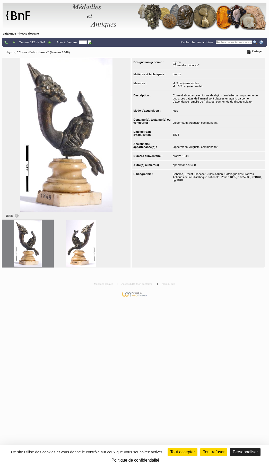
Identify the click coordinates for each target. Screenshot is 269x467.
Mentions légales (104, 283)
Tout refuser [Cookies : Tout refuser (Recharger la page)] (213, 452)
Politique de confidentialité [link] (135, 460)
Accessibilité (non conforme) (138, 283)
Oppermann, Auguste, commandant (195, 122)
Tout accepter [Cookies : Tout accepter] (182, 452)
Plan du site (168, 283)
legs (175, 110)
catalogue (9, 33)
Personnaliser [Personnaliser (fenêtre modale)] (245, 452)
